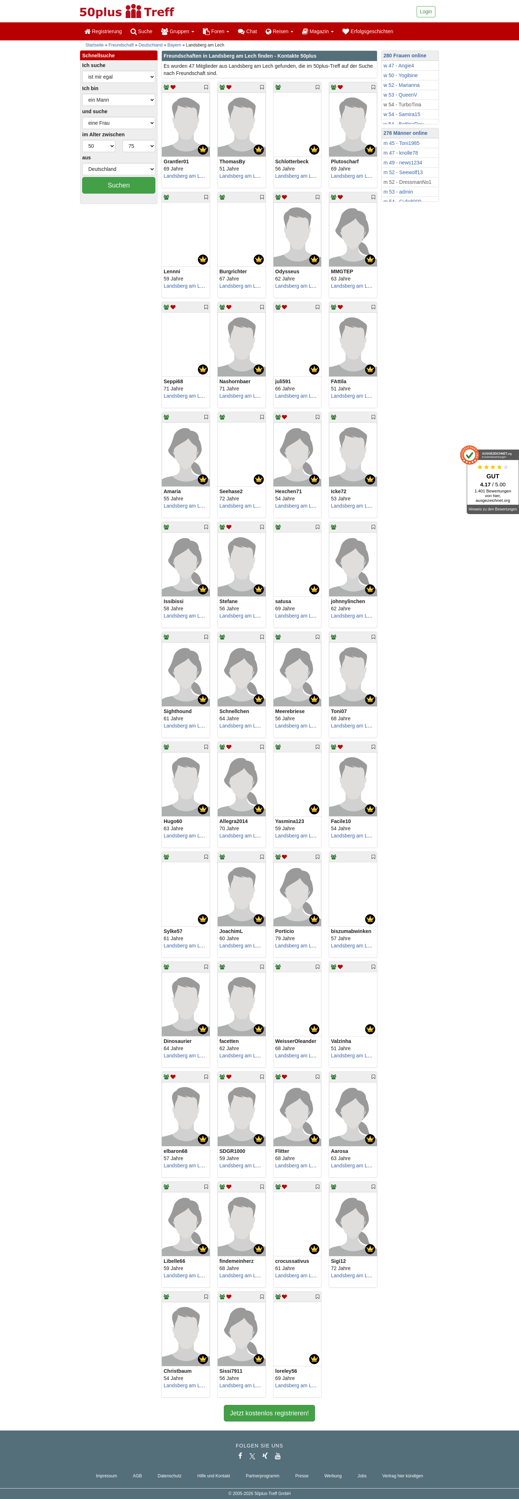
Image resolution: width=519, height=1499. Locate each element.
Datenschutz (170, 1475)
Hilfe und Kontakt (214, 1475)
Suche (141, 31)
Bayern (174, 45)
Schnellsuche (98, 55)
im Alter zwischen (103, 134)
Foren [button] (216, 31)
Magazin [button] (318, 31)
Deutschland (151, 45)
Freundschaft (121, 45)
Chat (247, 31)
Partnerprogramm (262, 1475)
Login (426, 11)
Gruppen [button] (177, 31)
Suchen (119, 185)
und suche (94, 111)
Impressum (106, 1475)
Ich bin (90, 88)
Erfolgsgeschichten (367, 31)
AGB (137, 1475)
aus (86, 157)
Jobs (362, 1475)
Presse (302, 1475)
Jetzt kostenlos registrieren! (269, 1413)
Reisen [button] (279, 31)
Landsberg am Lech (186, 176)
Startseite (94, 45)
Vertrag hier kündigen (402, 1475)
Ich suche (94, 65)
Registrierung (103, 31)
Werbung (333, 1475)
